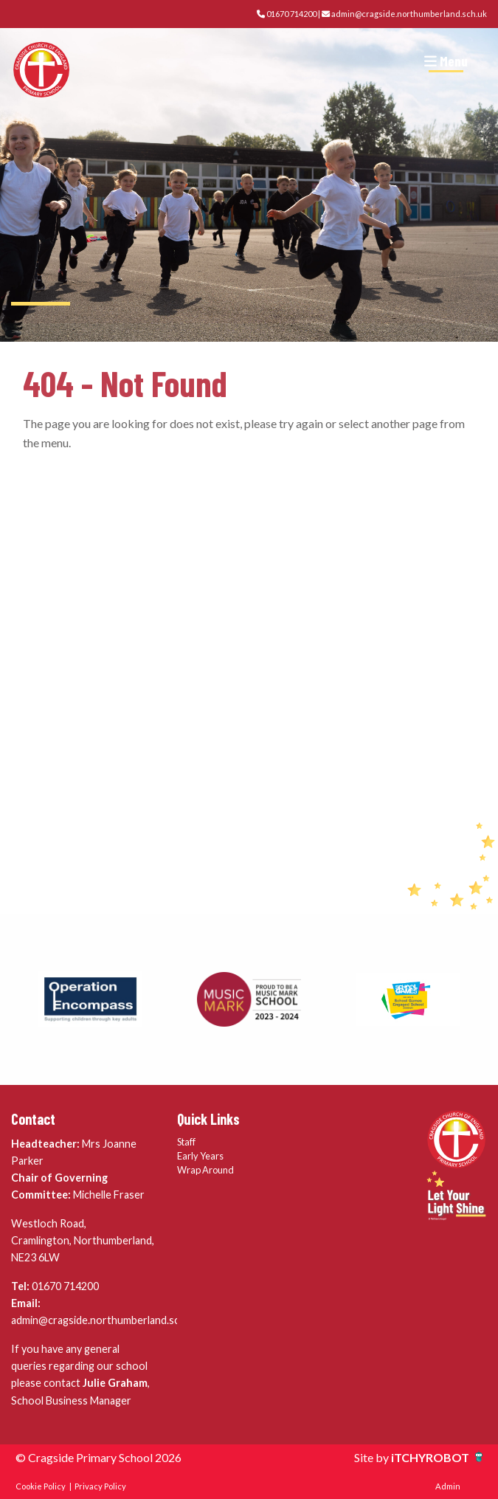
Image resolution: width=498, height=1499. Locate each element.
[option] (90, 999)
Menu (446, 60)
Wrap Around (205, 1170)
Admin (447, 1486)
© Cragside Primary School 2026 (98, 1457)
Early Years (200, 1156)
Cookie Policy (40, 1486)
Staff (186, 1142)
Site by (372, 1457)
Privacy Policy (100, 1486)
